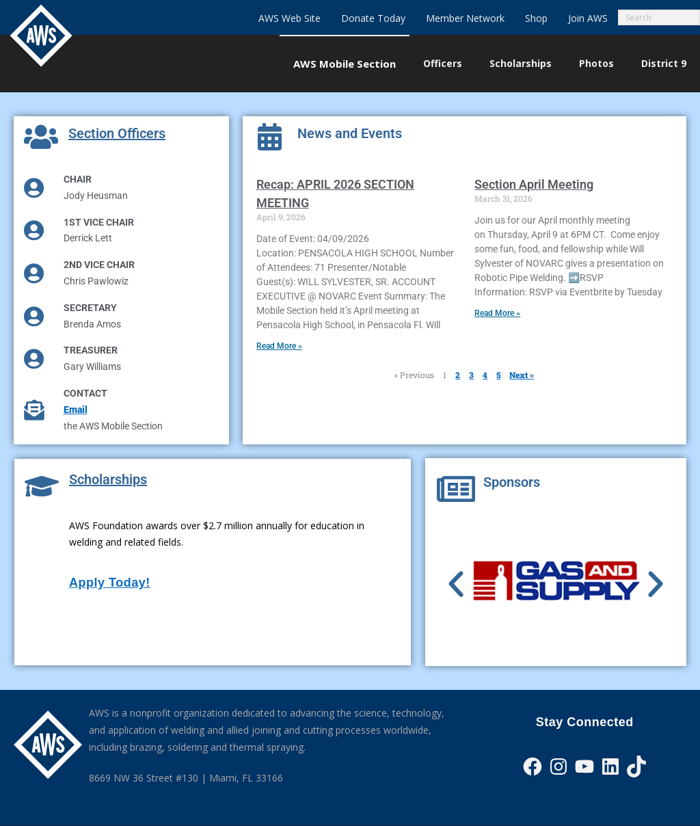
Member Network (465, 18)
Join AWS (588, 18)
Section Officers (116, 133)
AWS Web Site (289, 18)
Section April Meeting (533, 184)
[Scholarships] (41, 486)
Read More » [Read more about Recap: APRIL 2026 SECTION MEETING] (279, 346)
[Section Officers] (41, 136)
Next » (521, 374)
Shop (536, 18)
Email (76, 409)
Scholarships (108, 479)
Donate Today (373, 18)
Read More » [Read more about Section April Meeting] (497, 313)
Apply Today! (109, 582)
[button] (456, 585)
